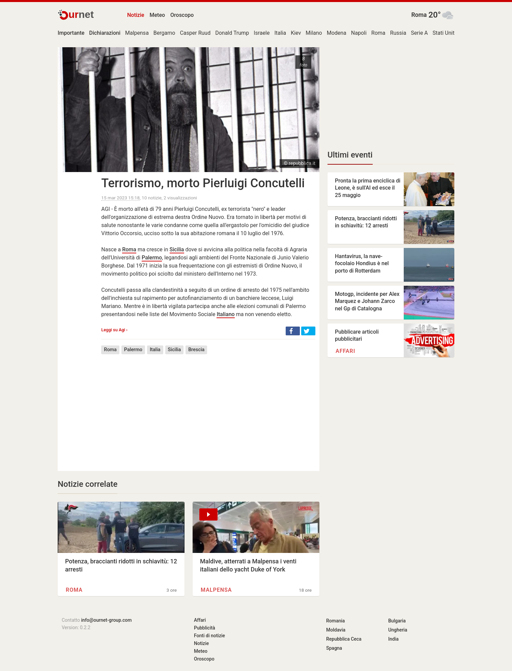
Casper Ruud (195, 33)
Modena (336, 33)
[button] (293, 331)
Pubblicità (204, 628)
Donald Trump (232, 33)
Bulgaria (397, 620)
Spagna (334, 648)
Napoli (359, 33)
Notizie (135, 15)
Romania (335, 620)
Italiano (225, 314)
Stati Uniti (444, 33)
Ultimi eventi (350, 155)
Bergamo (164, 33)
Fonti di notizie (209, 635)
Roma (419, 14)
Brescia (196, 350)
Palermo (152, 257)
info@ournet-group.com (106, 620)
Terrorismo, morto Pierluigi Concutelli (203, 183)
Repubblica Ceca (344, 639)
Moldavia (335, 630)
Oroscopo (182, 15)
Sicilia (177, 249)
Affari (345, 351)
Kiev (296, 33)
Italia (280, 33)
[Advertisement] (208, 407)
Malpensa (137, 33)
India (393, 639)
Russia (398, 33)
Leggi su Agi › (114, 329)
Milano (314, 33)
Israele (261, 33)
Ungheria (397, 630)
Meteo (157, 15)
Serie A (419, 33)
